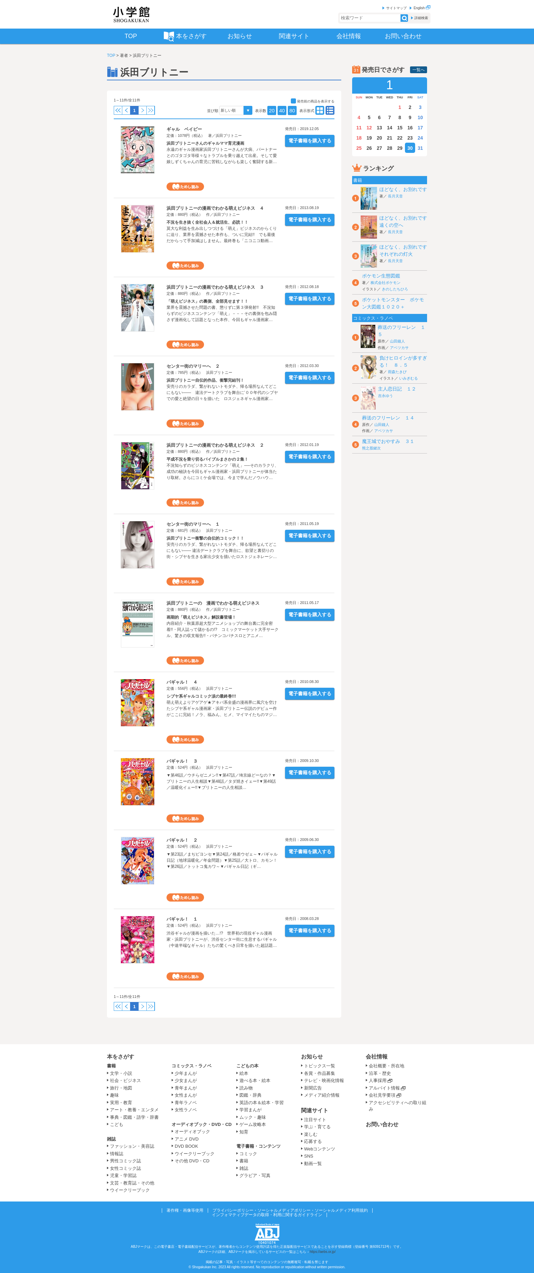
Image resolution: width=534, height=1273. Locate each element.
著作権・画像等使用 (185, 1210)
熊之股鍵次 (371, 448)
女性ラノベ (186, 1109)
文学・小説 (121, 1073)
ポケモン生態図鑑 (381, 276)
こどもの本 (247, 1065)
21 (389, 138)
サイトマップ (396, 8)
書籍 (111, 1065)
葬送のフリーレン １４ (388, 417)
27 (379, 148)
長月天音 (395, 196)
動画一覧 (313, 1163)
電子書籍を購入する (309, 140)
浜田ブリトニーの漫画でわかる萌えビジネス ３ (215, 287)
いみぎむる (408, 378)
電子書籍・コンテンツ (258, 1146)
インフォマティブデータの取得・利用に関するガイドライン (267, 1214)
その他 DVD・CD (192, 1160)
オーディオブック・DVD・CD (202, 1124)
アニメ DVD (187, 1139)
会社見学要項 (382, 1095)
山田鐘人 (397, 341)
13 (379, 127)
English (421, 8)
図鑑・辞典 (250, 1095)
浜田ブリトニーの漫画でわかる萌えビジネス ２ (215, 445)
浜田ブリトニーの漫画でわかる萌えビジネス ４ (215, 208)
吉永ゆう (385, 396)
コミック (248, 1153)
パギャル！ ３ (182, 761)
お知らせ (312, 1057)
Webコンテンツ (319, 1148)
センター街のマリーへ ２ (193, 366)
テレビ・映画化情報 (324, 1080)
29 (400, 148)
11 (359, 127)
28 (389, 148)
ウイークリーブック (130, 1190)
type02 (319, 110)
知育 (243, 1131)
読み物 (246, 1088)
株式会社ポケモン (385, 283)
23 (410, 138)
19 (369, 138)
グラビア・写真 (254, 1175)
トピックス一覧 (319, 1065)
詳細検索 (421, 18)
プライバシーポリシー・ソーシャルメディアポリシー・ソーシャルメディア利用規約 (290, 1210)
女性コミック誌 (125, 1168)
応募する (313, 1141)
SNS (308, 1156)
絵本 (243, 1073)
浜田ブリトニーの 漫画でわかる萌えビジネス (213, 603)
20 (272, 110)
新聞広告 (313, 1088)
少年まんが (186, 1073)
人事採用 (378, 1080)
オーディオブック (192, 1131)
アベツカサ (399, 348)
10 (420, 117)
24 (420, 138)
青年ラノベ (186, 1102)
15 (400, 127)
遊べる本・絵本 (254, 1080)
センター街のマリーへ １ (193, 524)
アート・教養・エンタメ (134, 1109)
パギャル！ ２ (182, 840)
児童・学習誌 (123, 1175)
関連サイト (314, 1110)
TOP (111, 55)
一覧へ (418, 69)
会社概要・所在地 (386, 1065)
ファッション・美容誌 (132, 1146)
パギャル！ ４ (182, 682)
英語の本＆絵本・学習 (261, 1102)
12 (369, 127)
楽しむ (310, 1134)
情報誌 (116, 1153)
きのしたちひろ (395, 289)
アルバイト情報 (384, 1088)
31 (420, 148)
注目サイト (315, 1119)
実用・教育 (121, 1102)
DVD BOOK (186, 1146)
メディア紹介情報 (322, 1095)
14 (389, 127)
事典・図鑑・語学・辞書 (134, 1117)
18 (359, 138)
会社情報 (377, 1057)
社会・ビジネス (125, 1080)
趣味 (114, 1095)
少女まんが (186, 1080)
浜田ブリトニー (229, 135)
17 (420, 127)
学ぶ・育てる (317, 1126)
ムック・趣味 (252, 1117)
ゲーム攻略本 (252, 1124)
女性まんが (186, 1095)
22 (400, 138)
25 (359, 148)
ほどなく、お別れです (403, 189)
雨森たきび (397, 372)
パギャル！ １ (182, 919)
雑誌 (111, 1139)
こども (116, 1124)
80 (292, 110)
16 (410, 127)
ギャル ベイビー (184, 129)
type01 (330, 110)
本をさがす (120, 1057)
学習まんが (252, 1109)
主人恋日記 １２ (397, 389)
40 (282, 110)
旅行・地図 (121, 1088)
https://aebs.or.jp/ (322, 1252)
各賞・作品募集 (319, 1073)
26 (369, 148)
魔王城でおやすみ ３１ (388, 441)
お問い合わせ (382, 1124)
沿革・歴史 (380, 1073)
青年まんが (186, 1088)
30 (410, 148)
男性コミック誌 (125, 1160)
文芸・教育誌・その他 (132, 1183)
